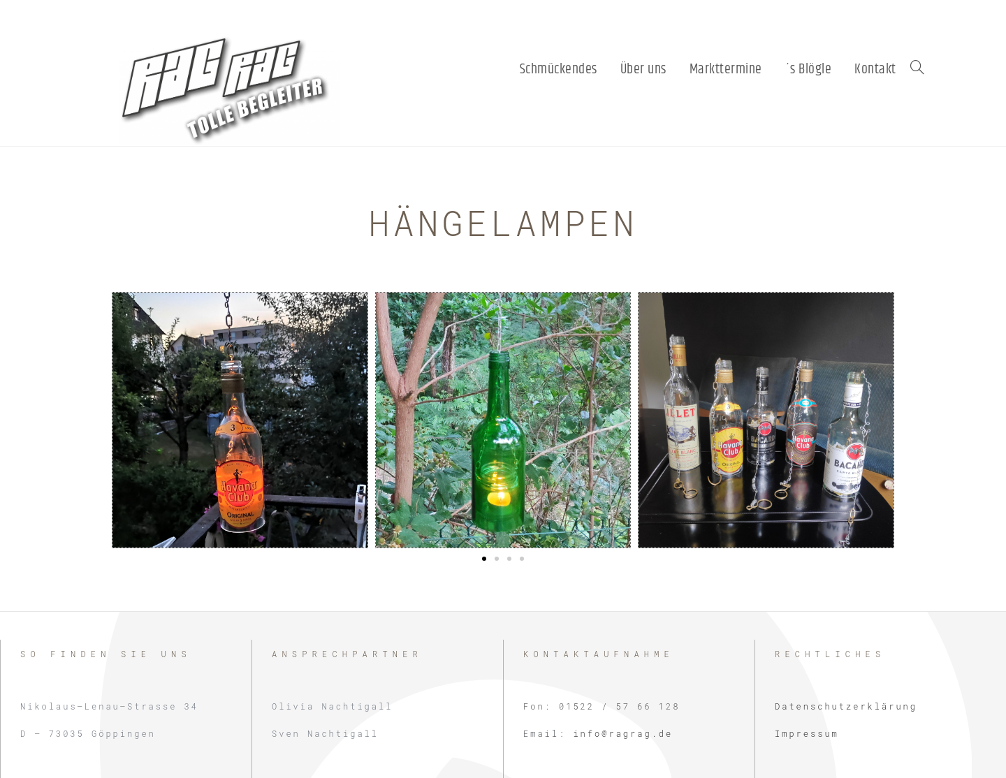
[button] (484, 559)
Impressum (807, 733)
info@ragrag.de (623, 733)
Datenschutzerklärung (846, 706)
